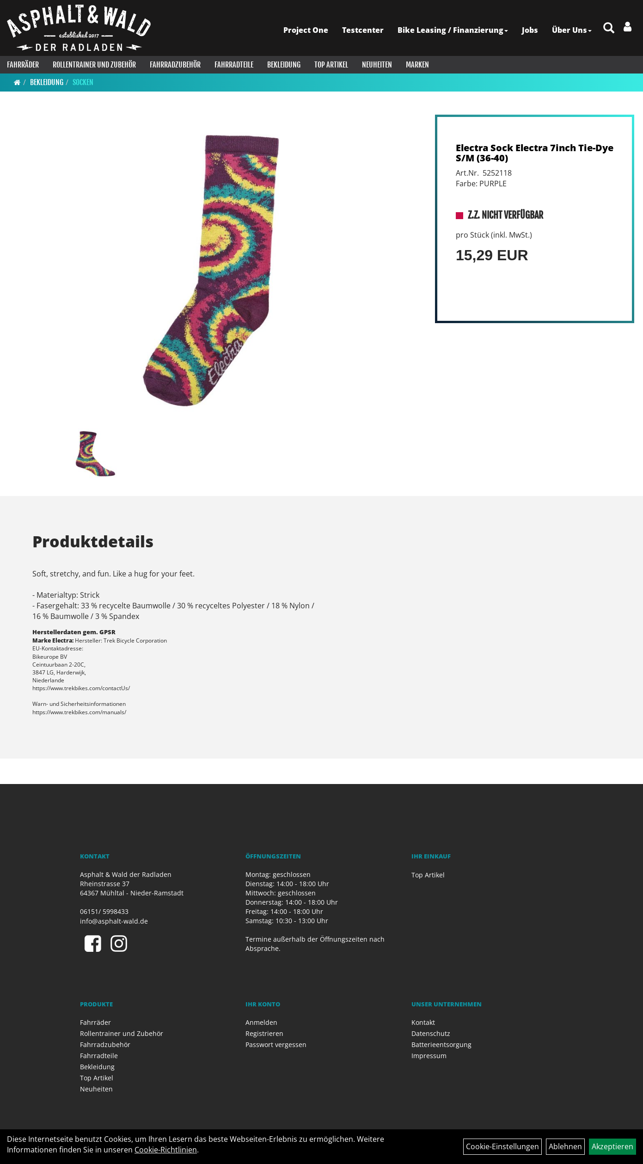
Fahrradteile (233, 64)
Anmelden (261, 1022)
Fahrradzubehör (175, 64)
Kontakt (423, 1022)
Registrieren (264, 1033)
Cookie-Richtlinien (166, 1150)
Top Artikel (331, 64)
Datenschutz (430, 1033)
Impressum (429, 1055)
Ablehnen (565, 1146)
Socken (83, 82)
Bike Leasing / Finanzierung (453, 30)
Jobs (530, 30)
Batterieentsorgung (441, 1044)
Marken (417, 64)
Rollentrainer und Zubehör (94, 64)
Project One (305, 30)
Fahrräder (23, 64)
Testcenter (363, 30)
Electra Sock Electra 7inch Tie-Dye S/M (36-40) (534, 152)
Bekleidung (283, 64)
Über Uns (572, 30)
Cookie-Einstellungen (502, 1146)
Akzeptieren (612, 1146)
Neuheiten (377, 64)
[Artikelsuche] (608, 28)
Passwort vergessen (275, 1044)
